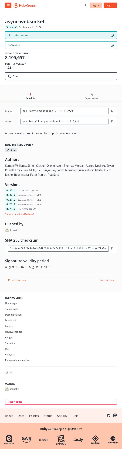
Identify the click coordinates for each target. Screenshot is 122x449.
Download (10, 320)
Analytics (10, 354)
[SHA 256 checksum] (58, 248)
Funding (9, 326)
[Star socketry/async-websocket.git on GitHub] (61, 76)
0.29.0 (11, 204)
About (9, 415)
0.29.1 (11, 199)
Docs (21, 415)
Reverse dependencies (17, 360)
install (8, 121)
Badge (8, 337)
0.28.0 (11, 209)
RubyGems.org (51, 429)
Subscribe (10, 343)
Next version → (108, 280)
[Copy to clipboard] (112, 111)
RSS (7, 349)
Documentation (13, 314)
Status (48, 415)
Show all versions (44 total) (19, 214)
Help (75, 415)
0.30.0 (11, 195)
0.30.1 (11, 190)
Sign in (96, 5)
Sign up (110, 5)
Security (62, 415)
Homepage (11, 303)
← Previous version (15, 280)
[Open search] (85, 5)
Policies (34, 415)
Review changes (13, 332)
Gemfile (8, 111)
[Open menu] (8, 5)
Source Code (11, 309)
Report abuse (15, 402)
